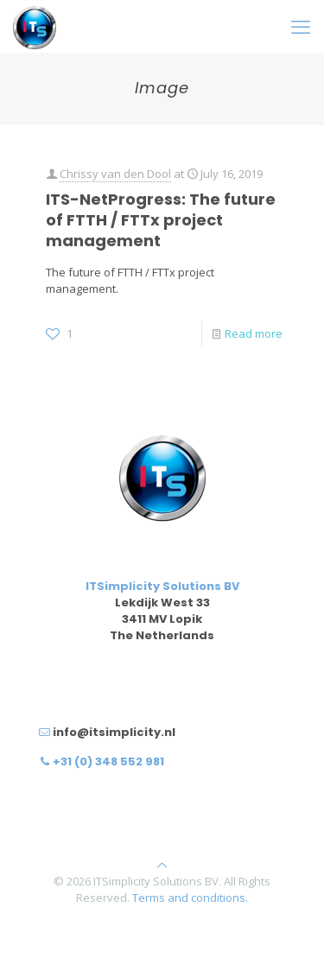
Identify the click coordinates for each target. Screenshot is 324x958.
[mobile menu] (300, 26)
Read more (254, 333)
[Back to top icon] (162, 864)
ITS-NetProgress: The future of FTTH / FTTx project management (161, 219)
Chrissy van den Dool (115, 173)
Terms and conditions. (190, 897)
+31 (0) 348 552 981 (108, 761)
